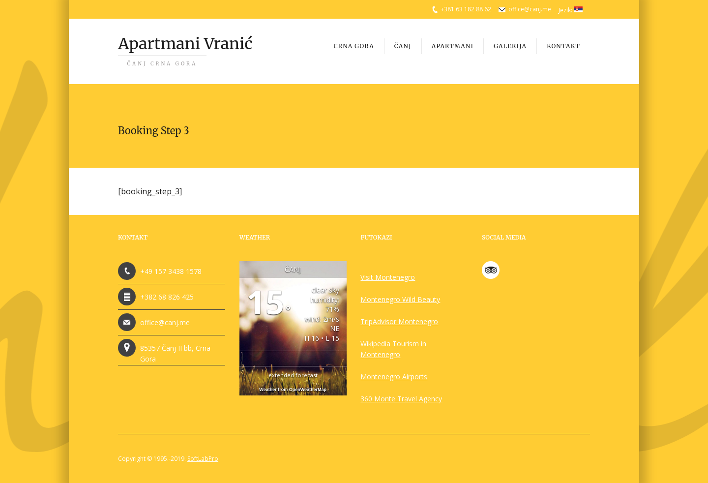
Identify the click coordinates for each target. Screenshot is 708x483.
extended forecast (293, 375)
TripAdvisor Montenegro (399, 321)
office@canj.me (529, 9)
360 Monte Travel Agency (401, 398)
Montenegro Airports (393, 376)
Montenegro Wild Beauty (400, 299)
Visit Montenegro (387, 277)
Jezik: (571, 10)
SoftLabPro (202, 458)
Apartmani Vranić (185, 50)
